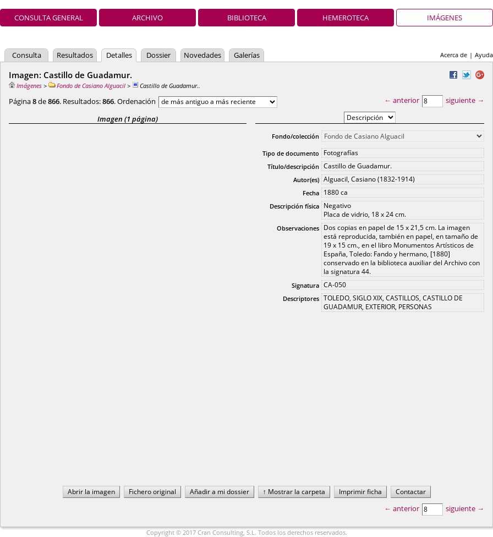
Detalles (119, 55)
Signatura (305, 285)
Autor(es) (306, 180)
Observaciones (298, 228)
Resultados (75, 55)
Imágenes (444, 18)
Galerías (247, 55)
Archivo (147, 18)
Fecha (311, 193)
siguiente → (465, 100)
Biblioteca (246, 18)
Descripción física (294, 206)
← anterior (401, 100)
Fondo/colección (295, 136)
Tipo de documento (290, 153)
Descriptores (301, 298)
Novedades (202, 55)
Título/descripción (293, 166)
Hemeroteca (345, 18)
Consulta (26, 55)
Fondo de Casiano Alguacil (86, 85)
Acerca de (453, 55)
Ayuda (484, 55)
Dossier (158, 55)
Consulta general (48, 18)
